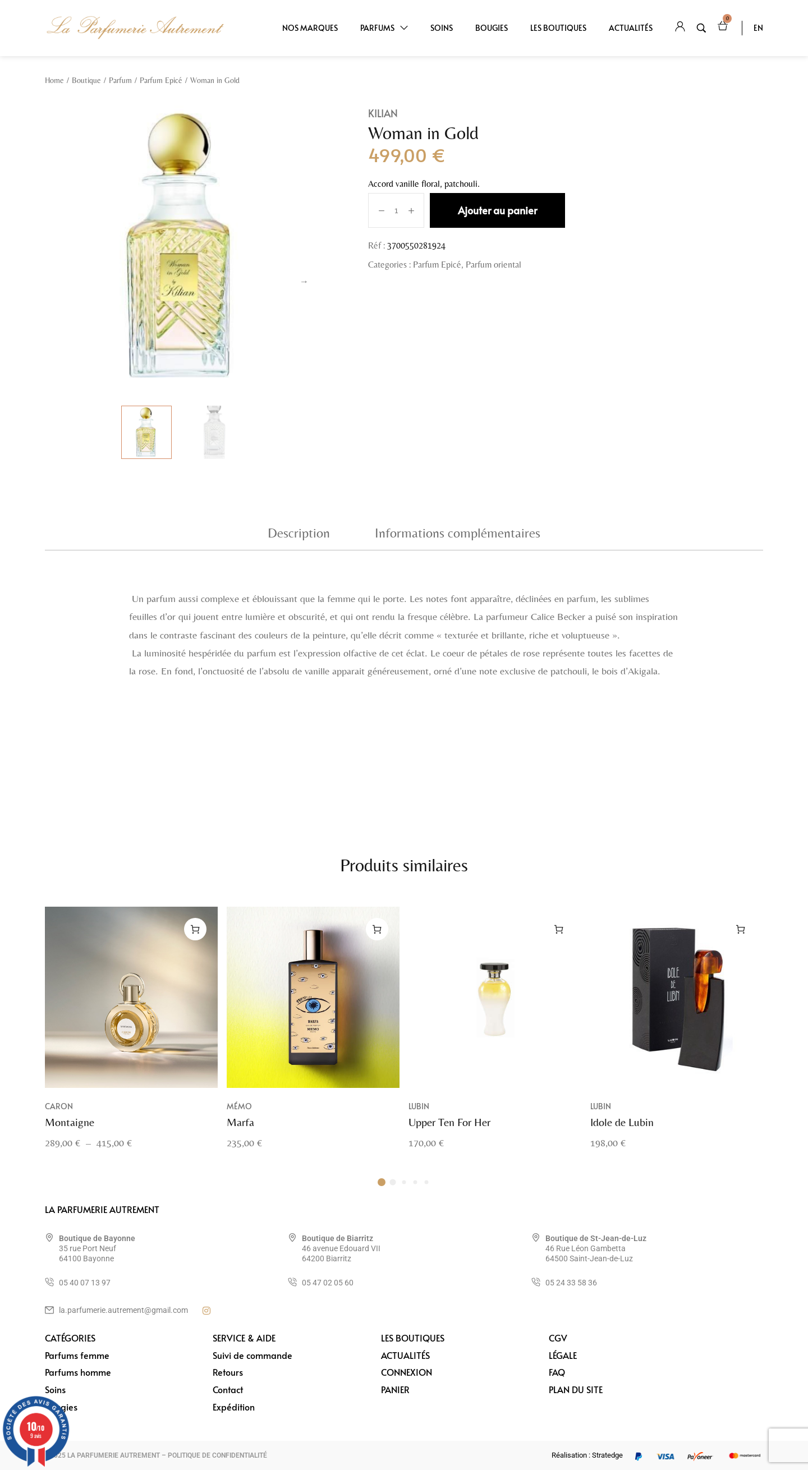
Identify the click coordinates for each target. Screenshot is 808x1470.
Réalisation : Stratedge (587, 1455)
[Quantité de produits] (396, 210)
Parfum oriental (493, 264)
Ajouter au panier (497, 210)
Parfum (120, 80)
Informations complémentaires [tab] (457, 532)
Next (304, 281)
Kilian (383, 113)
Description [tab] (299, 532)
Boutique (86, 80)
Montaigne (69, 1134)
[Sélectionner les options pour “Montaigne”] (195, 941)
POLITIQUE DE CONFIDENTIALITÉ (217, 1455)
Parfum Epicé (161, 80)
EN (758, 27)
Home (54, 80)
